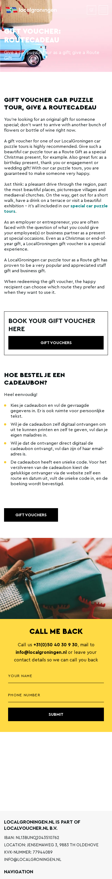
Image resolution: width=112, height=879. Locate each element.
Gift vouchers (31, 515)
